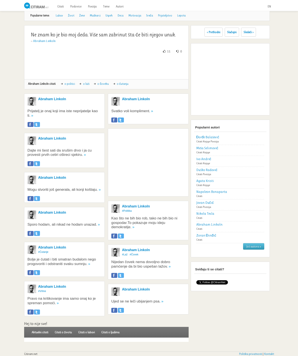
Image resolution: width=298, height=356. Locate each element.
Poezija (92, 6)
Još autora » (253, 246)
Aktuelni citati (40, 332)
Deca (120, 15)
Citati (60, 6)
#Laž (125, 254)
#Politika (127, 210)
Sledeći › (249, 32)
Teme (106, 6)
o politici (70, 83)
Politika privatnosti (250, 354)
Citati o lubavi (86, 332)
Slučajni (232, 32)
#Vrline (42, 291)
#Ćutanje (43, 251)
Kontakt (269, 354)
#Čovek (134, 254)
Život (71, 15)
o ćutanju (122, 83)
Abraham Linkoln (44, 41)
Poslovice (75, 6)
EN (269, 6)
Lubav (59, 15)
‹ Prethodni (213, 32)
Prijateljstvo (165, 15)
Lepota (181, 15)
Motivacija (134, 15)
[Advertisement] (106, 66)
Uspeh (109, 15)
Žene (82, 15)
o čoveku (103, 83)
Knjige (206, 141)
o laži (86, 83)
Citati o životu (63, 332)
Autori (119, 6)
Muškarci (95, 15)
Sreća (149, 15)
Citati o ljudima (110, 332)
